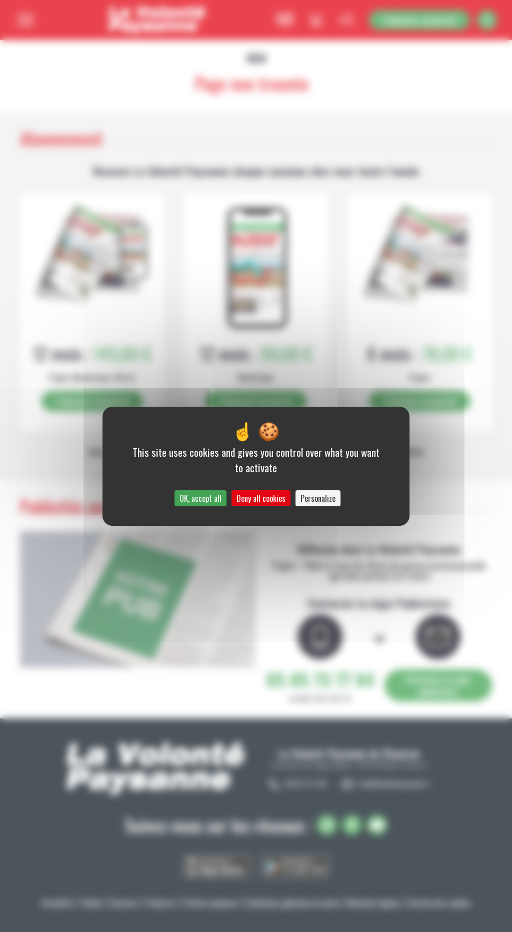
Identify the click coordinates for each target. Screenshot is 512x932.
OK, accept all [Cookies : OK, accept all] (201, 498)
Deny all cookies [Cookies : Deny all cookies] (261, 498)
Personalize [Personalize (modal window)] (318, 498)
